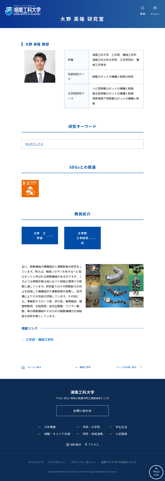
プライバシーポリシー (83, 462)
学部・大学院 (91, 427)
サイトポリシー (57, 462)
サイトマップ (35, 462)
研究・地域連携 (93, 434)
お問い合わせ (82, 410)
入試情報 (121, 434)
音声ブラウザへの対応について (119, 462)
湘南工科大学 (82, 392)
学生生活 (121, 427)
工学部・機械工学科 (40, 339)
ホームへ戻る (34, 367)
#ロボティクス (34, 144)
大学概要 (50, 427)
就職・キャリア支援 (57, 434)
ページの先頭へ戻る (127, 367)
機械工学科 (85, 367)
